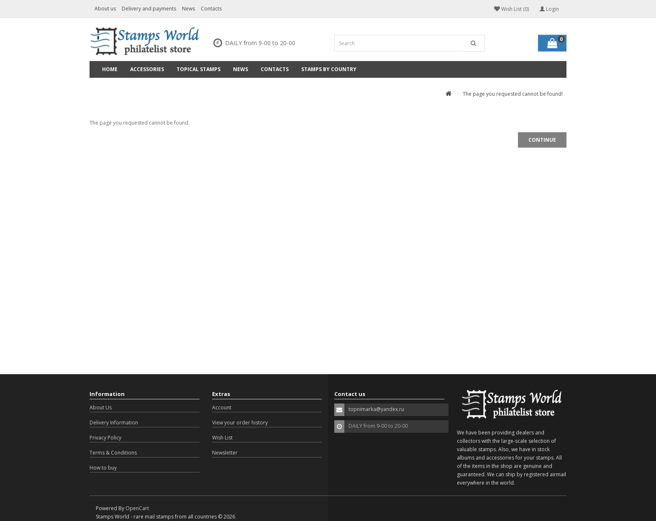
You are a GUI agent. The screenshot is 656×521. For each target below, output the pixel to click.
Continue (542, 139)
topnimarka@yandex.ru (376, 409)
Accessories (147, 69)
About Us (101, 407)
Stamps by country (328, 69)
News (188, 8)
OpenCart (137, 508)
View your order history (240, 422)
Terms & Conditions (113, 452)
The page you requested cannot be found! (513, 93)
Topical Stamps (198, 69)
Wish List (222, 437)
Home (110, 69)
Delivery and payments (149, 8)
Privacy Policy (105, 437)
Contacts (211, 8)
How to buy (103, 467)
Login (549, 9)
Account (221, 407)
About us (105, 8)
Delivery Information (114, 422)
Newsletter (225, 452)
